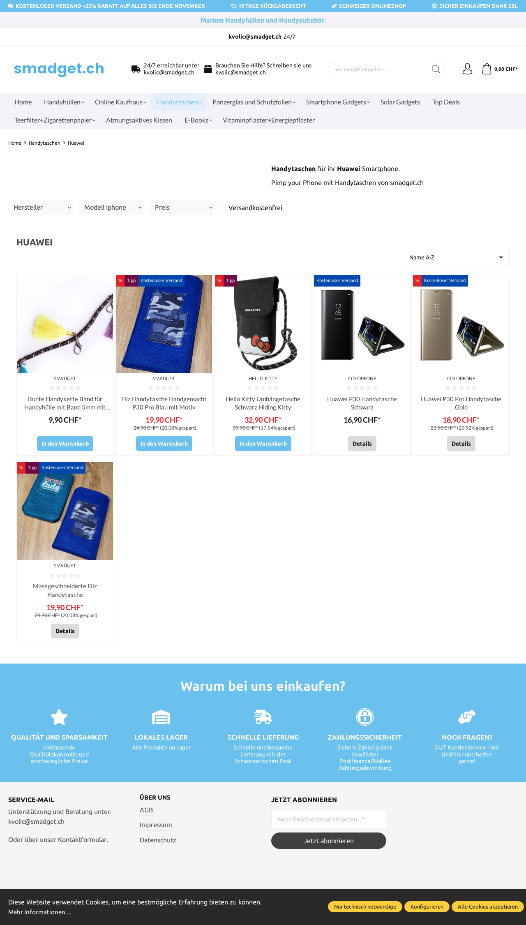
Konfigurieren (427, 907)
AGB (146, 812)
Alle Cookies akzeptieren (488, 907)
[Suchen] (433, 69)
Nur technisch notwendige (365, 907)
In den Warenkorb (65, 445)
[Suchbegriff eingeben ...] (376, 69)
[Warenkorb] (499, 69)
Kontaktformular (82, 842)
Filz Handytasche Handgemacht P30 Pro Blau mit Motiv (164, 403)
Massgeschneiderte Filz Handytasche (65, 591)
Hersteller (42, 207)
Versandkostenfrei (255, 207)
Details (362, 445)
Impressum (156, 828)
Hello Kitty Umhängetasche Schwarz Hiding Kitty (263, 403)
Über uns (156, 800)
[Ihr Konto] (465, 69)
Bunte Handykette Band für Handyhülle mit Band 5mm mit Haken (65, 404)
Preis (183, 207)
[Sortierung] (456, 257)
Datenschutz (158, 842)
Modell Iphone (113, 207)
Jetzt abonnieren (329, 843)
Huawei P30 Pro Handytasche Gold (461, 403)
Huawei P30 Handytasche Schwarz (362, 403)
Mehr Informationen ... (41, 912)
